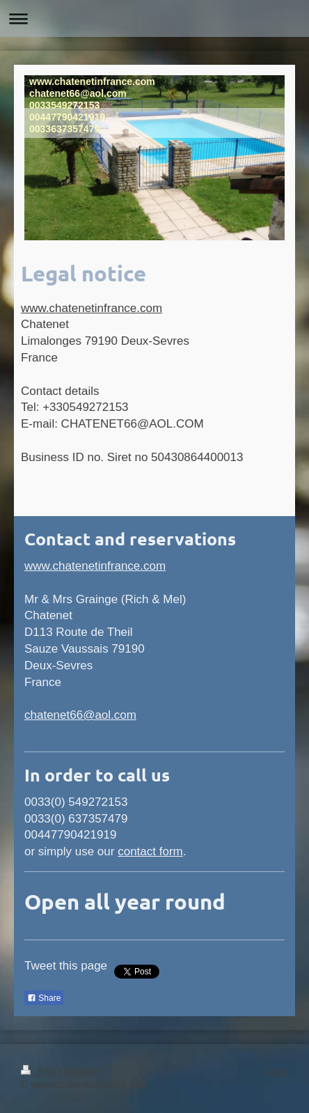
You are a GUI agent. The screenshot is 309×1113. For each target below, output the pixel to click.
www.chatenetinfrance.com (91, 308)
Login (276, 1071)
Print (40, 1071)
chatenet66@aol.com (80, 715)
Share (44, 998)
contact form (150, 851)
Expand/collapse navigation (154, 18)
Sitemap (82, 1071)
